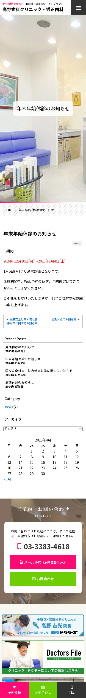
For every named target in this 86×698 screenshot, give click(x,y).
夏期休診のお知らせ (64, 319)
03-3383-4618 (47, 546)
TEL (72, 692)
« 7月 (7, 479)
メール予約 (45, 562)
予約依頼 (14, 692)
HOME (8, 210)
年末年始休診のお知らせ (23, 359)
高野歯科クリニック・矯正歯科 (33, 9)
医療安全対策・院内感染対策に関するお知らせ (22, 321)
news (9, 406)
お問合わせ (45, 578)
